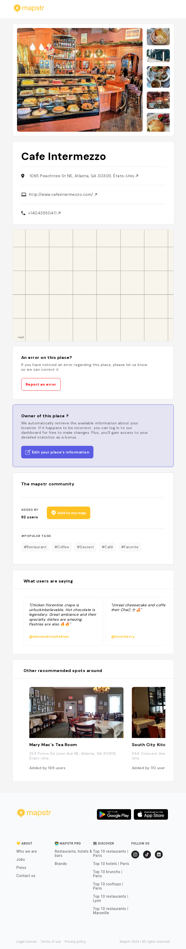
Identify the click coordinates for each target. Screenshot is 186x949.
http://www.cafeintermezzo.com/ (63, 194)
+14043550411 (44, 213)
